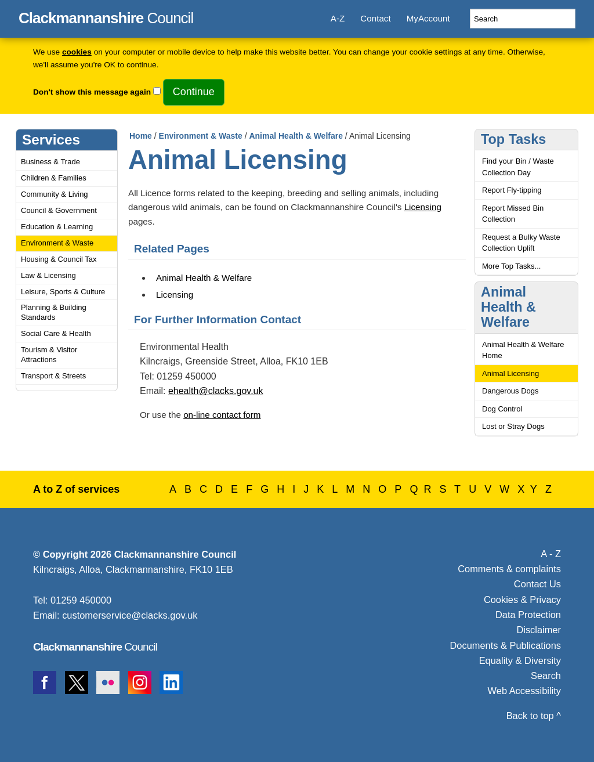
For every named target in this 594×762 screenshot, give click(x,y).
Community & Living (54, 194)
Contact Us (537, 584)
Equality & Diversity (520, 660)
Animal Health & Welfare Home (523, 350)
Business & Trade (50, 161)
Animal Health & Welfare (296, 135)
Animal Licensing (510, 373)
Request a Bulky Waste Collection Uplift (521, 243)
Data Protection (528, 614)
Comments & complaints (509, 569)
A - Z (551, 553)
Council (106, 16)
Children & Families (53, 178)
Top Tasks (513, 139)
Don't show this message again (92, 92)
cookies (77, 52)
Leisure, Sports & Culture (63, 291)
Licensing (422, 207)
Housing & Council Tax (59, 259)
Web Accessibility (524, 690)
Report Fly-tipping (512, 190)
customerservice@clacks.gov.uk (129, 615)
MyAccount (428, 18)
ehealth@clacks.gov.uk (215, 391)
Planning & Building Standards (53, 312)
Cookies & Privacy (522, 599)
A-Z (338, 18)
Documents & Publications (506, 645)
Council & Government (59, 210)
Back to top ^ (533, 715)
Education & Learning (57, 226)
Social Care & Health (56, 333)
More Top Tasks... (511, 266)
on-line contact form (221, 415)
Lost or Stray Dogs (513, 426)
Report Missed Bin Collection (513, 214)
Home (140, 135)
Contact (375, 18)
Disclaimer (538, 629)
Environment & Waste (57, 243)
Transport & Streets (53, 375)
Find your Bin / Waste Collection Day (518, 167)
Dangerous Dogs (510, 391)
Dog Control (502, 409)
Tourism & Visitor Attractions (49, 354)
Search (546, 675)
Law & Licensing (48, 275)
